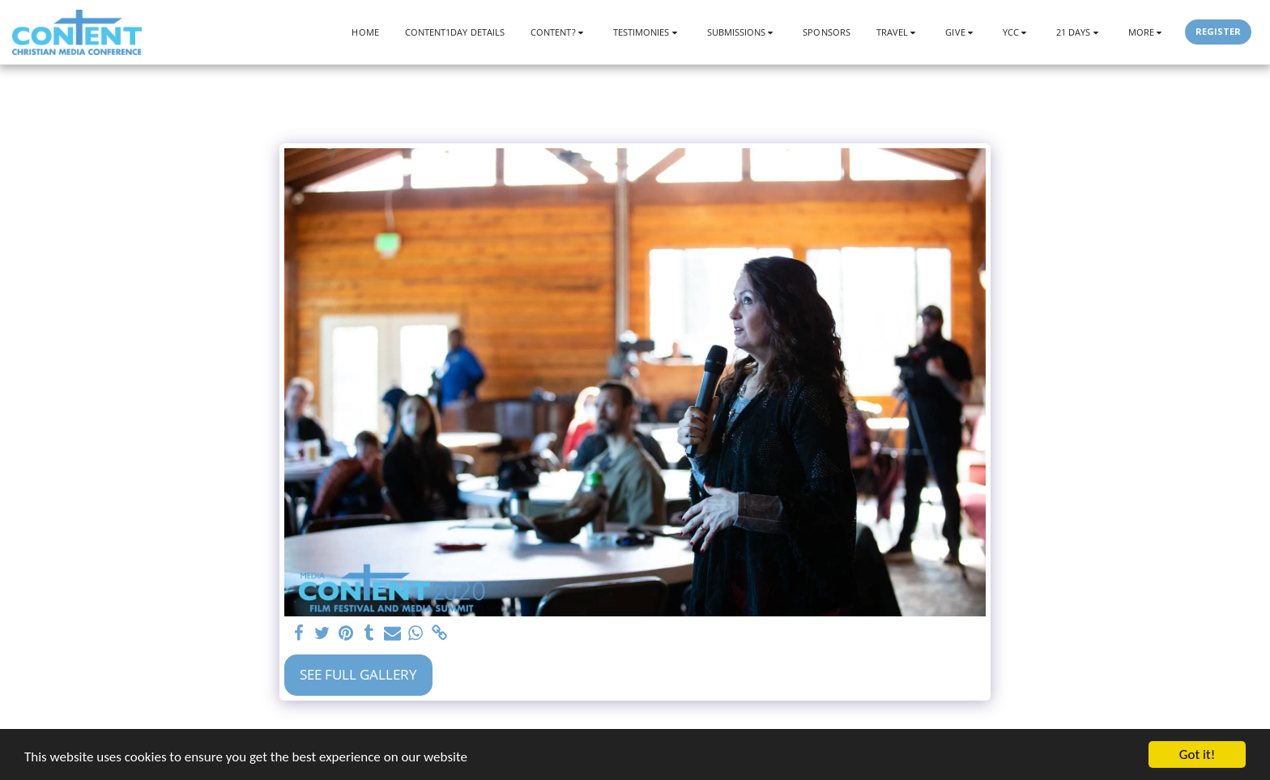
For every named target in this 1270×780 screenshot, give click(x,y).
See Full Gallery (358, 674)
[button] (558, 32)
